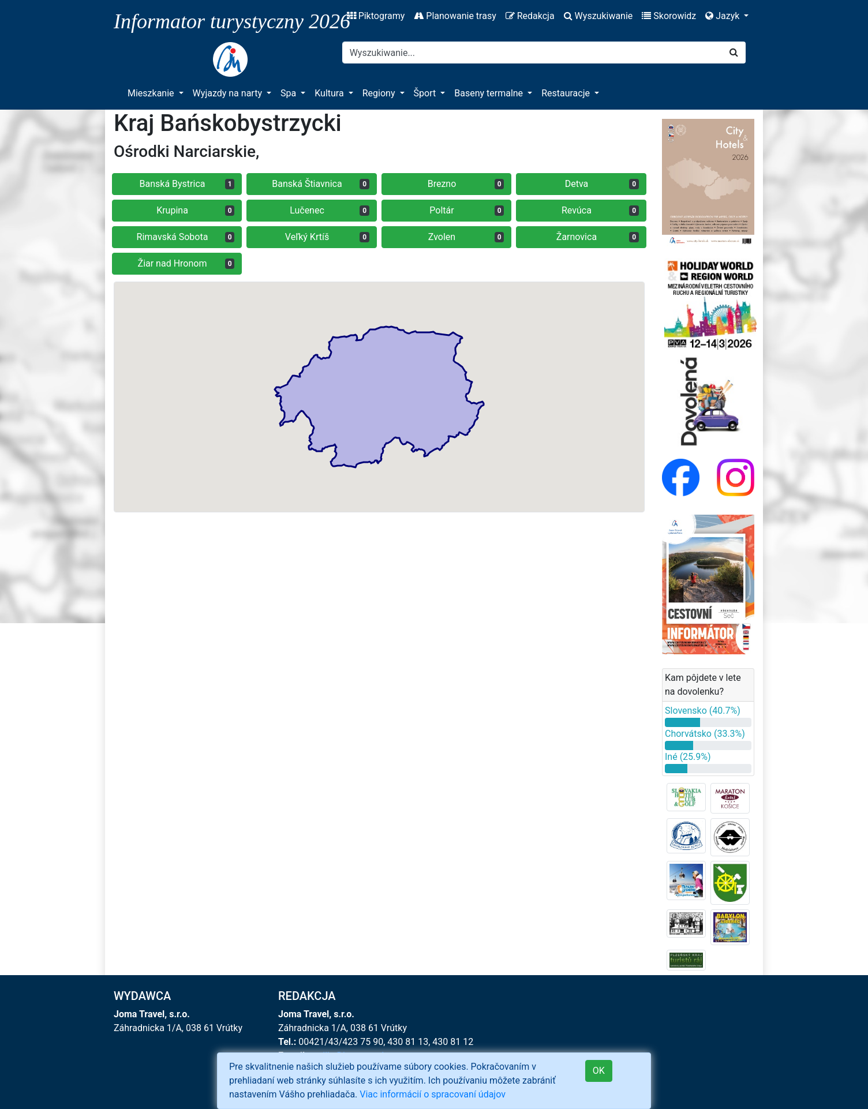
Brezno (466, 183)
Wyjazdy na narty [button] (228, 93)
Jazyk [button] (723, 15)
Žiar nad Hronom (186, 263)
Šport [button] (426, 93)
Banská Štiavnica (320, 183)
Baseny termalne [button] (489, 93)
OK (599, 1070)
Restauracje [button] (566, 93)
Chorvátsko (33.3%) (705, 733)
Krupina (195, 210)
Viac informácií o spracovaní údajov (433, 1094)
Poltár (466, 210)
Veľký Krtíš (327, 236)
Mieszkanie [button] (152, 93)
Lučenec (329, 210)
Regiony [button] (380, 93)
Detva (602, 183)
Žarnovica (597, 236)
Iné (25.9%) (688, 756)
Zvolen (466, 236)
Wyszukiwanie (598, 15)
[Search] (532, 52)
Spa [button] (289, 93)
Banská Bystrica (187, 183)
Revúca (600, 210)
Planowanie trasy (455, 15)
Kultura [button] (330, 93)
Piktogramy (376, 15)
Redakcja (530, 15)
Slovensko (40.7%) (702, 710)
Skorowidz (669, 15)
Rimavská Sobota (186, 236)
